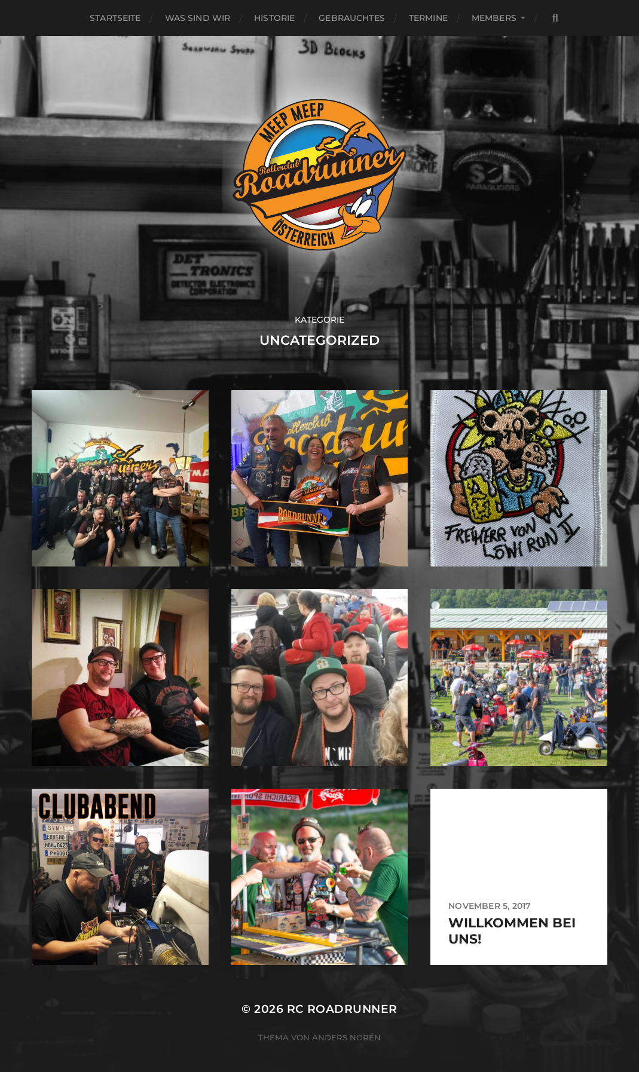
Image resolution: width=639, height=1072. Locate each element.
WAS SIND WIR (198, 18)
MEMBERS (494, 18)
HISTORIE (274, 18)
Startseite (115, 18)
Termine (428, 18)
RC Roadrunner (342, 1009)
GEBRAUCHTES (352, 18)
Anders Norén (346, 1037)
